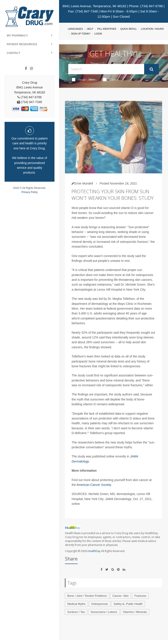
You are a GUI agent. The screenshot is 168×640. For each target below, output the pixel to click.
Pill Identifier (106, 29)
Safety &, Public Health (128, 603)
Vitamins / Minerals (135, 612)
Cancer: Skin (120, 595)
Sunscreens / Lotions (104, 612)
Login (98, 33)
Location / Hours (152, 29)
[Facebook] (26, 68)
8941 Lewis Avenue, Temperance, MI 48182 (94, 6)
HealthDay (94, 551)
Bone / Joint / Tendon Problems (87, 595)
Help (90, 29)
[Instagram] (31, 68)
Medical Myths (76, 603)
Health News (84, 79)
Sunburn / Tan (76, 612)
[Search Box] (106, 69)
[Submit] (151, 69)
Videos (111, 79)
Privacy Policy (29, 192)
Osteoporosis (99, 603)
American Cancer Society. (94, 484)
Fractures (140, 595)
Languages (75, 29)
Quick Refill (128, 29)
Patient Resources (22, 44)
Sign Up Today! (80, 33)
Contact (13, 53)
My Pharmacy (17, 35)
